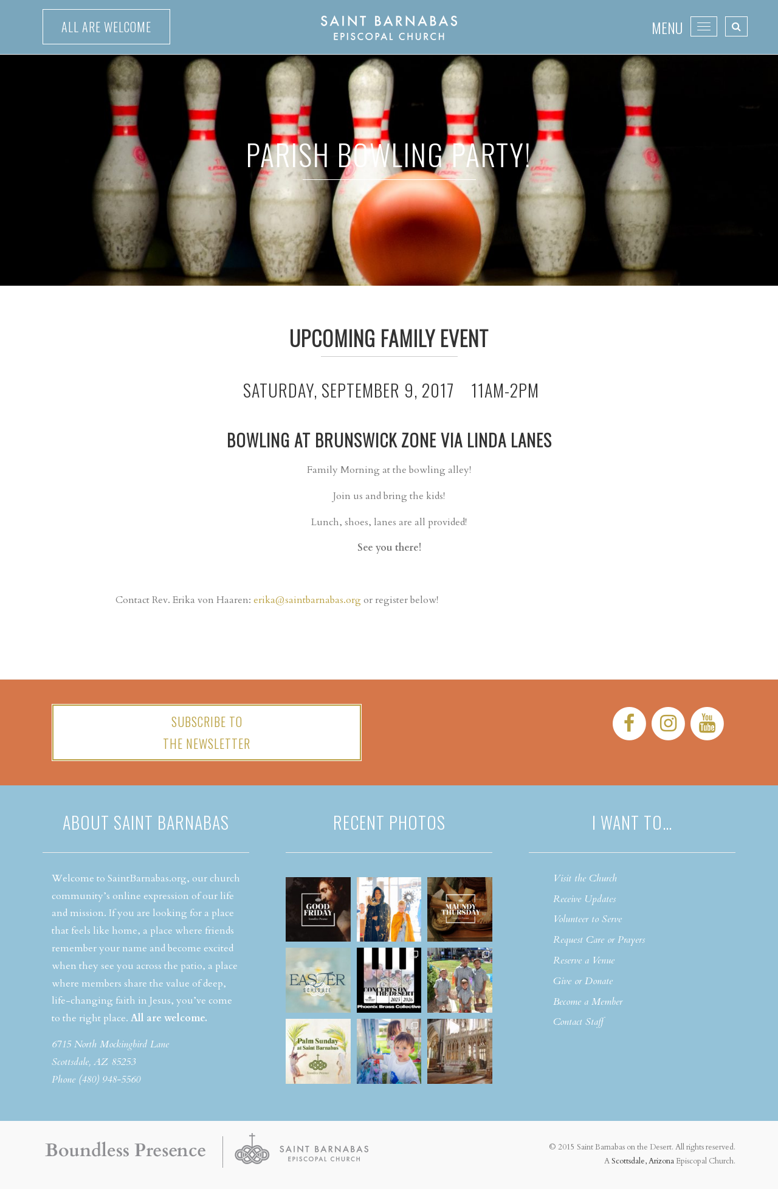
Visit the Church (585, 878)
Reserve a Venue (583, 960)
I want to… (632, 822)
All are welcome (106, 27)
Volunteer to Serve (587, 919)
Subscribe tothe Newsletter (206, 732)
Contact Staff (578, 1022)
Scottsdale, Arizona (642, 1161)
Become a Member (587, 1001)
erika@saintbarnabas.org (307, 600)
